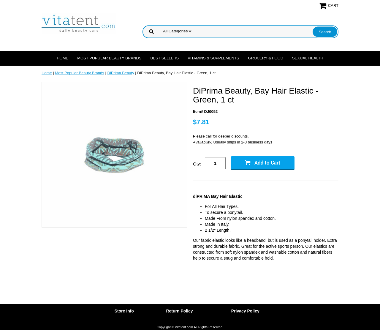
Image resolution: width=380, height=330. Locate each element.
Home (62, 58)
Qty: (197, 163)
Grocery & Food (265, 58)
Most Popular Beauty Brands (109, 58)
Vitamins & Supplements (213, 58)
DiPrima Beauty (120, 73)
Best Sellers (164, 58)
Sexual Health (307, 58)
